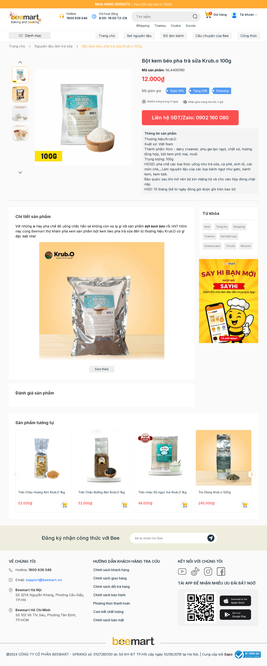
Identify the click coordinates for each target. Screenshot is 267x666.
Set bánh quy (229, 236)
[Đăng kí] (211, 538)
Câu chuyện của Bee (212, 36)
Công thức (249, 36)
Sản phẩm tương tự (34, 422)
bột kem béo (155, 226)
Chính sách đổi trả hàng (111, 586)
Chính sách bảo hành (109, 595)
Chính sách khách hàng (111, 570)
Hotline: (33, 570)
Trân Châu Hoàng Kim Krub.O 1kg (41, 492)
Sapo (228, 654)
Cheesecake (212, 246)
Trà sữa (230, 246)
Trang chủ (107, 36)
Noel (207, 226)
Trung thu (221, 226)
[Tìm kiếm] (195, 16)
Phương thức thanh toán (111, 603)
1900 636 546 (77, 18)
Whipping (142, 25)
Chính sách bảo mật (108, 620)
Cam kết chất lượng (108, 612)
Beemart (38, 231)
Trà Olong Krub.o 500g (214, 492)
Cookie (176, 25)
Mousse (246, 246)
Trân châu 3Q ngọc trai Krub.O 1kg (162, 492)
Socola (190, 25)
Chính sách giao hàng (110, 578)
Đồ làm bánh (173, 36)
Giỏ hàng (216, 14)
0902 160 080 (212, 118)
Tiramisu (160, 25)
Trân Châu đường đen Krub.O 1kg (101, 492)
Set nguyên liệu (139, 36)
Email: (38, 580)
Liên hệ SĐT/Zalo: (190, 118)
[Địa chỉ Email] (173, 538)
